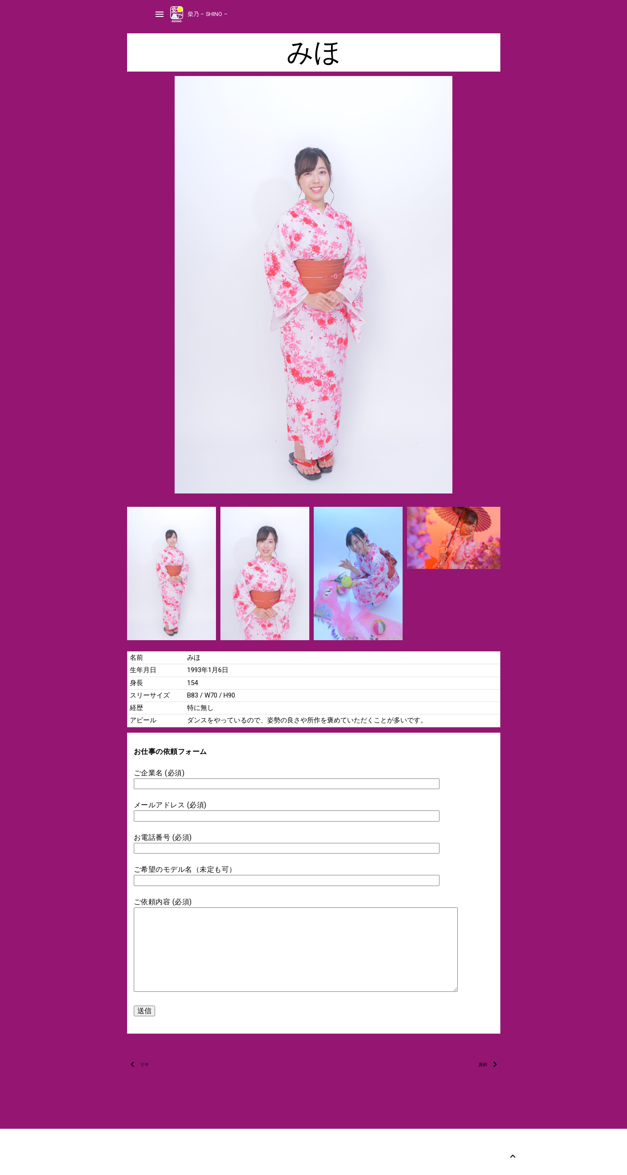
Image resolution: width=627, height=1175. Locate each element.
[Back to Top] (513, 1156)
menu (159, 14)
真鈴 (483, 1064)
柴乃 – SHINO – (208, 14)
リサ (144, 1064)
